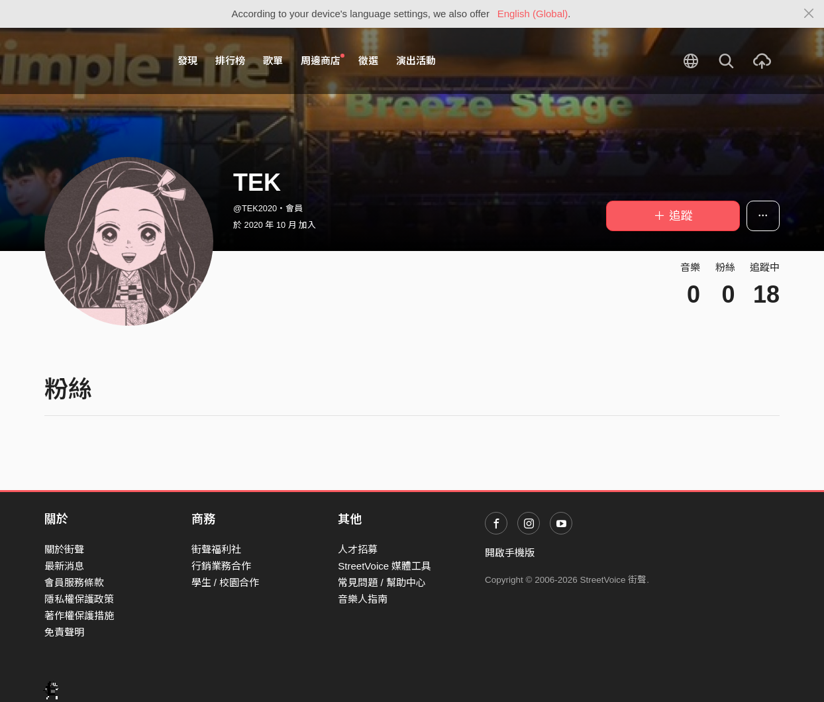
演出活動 (416, 60)
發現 (187, 60)
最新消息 (64, 566)
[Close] (809, 14)
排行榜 (230, 60)
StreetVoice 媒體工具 (384, 566)
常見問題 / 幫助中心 (382, 582)
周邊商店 (322, 60)
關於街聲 (64, 549)
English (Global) (532, 13)
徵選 (368, 60)
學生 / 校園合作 (225, 582)
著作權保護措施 (79, 615)
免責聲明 (64, 632)
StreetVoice (99, 61)
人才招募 (358, 549)
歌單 (273, 60)
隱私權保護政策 (79, 599)
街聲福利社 (216, 549)
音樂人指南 (362, 599)
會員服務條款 (74, 582)
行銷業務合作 (221, 566)
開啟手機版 (510, 552)
